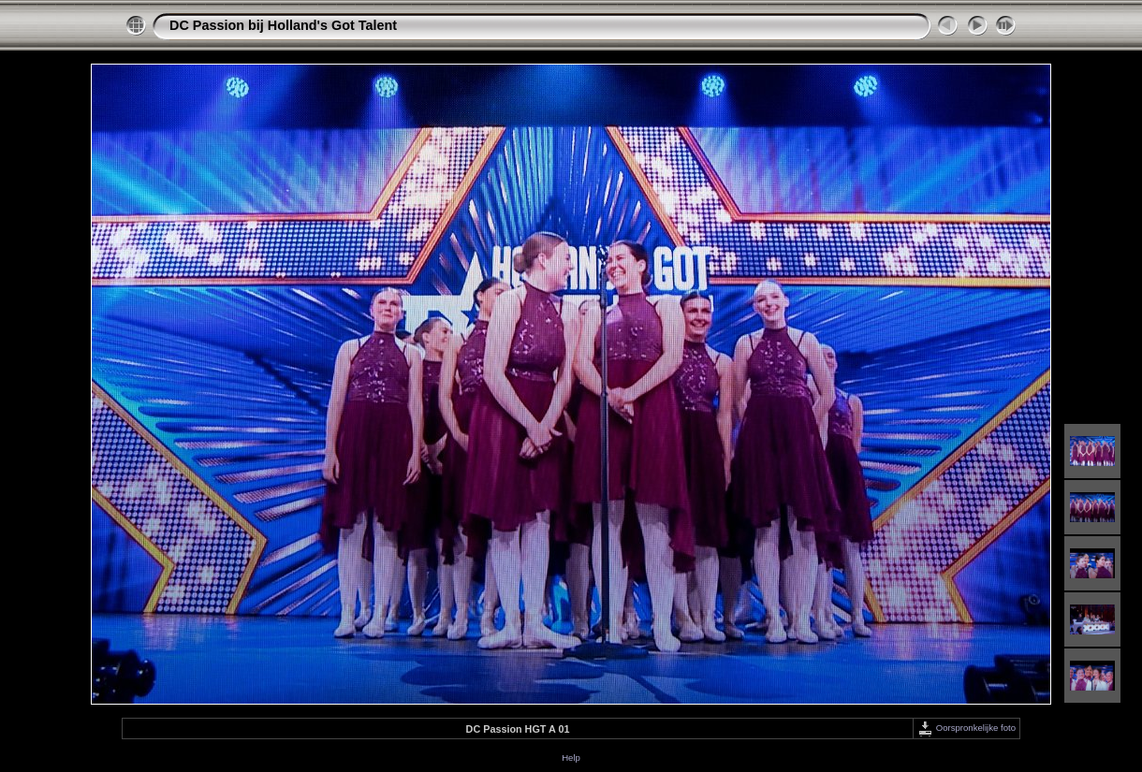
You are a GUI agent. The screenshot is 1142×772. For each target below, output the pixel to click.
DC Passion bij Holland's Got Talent (283, 25)
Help (571, 757)
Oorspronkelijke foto (966, 727)
